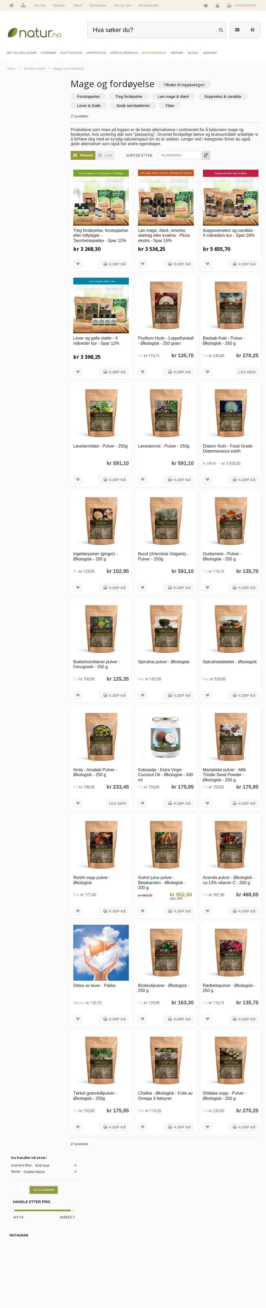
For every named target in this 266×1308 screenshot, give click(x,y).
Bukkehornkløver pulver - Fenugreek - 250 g (117, 630)
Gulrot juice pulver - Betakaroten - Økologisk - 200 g (175, 835)
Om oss (40, 5)
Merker (19, 1273)
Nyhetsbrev (98, 5)
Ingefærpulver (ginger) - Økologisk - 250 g (116, 529)
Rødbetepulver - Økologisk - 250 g (226, 933)
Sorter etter (160, 155)
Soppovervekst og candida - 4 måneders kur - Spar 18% (233, 228)
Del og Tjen (122, 5)
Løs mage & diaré (193, 97)
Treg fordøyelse (149, 97)
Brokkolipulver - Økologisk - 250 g (176, 933)
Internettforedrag (152, 1273)
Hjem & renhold (88, 1290)
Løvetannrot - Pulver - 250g (172, 428)
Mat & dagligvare (89, 1255)
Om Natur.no (23, 1264)
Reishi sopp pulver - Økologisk (112, 832)
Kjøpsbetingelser (212, 1282)
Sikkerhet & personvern (216, 1290)
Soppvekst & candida (116, 106)
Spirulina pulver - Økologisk (167, 630)
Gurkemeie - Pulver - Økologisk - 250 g (229, 529)
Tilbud (77, 5)
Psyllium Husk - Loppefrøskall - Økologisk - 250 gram (175, 329)
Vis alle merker (43, 116)
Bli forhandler (149, 5)
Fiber (242, 106)
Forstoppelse (109, 97)
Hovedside (22, 1255)
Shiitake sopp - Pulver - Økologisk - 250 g (231, 1034)
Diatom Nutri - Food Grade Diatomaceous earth (229, 431)
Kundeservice (210, 1273)
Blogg (146, 1255)
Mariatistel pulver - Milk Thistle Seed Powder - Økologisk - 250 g (231, 734)
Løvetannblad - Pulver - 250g (116, 428)
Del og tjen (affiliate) (155, 1282)
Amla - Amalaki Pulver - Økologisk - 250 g (116, 731)
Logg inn (218, 6)
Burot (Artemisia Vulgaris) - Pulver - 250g (176, 529)
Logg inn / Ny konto (214, 1255)
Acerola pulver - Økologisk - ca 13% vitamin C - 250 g (228, 835)
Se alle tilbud (23, 1290)
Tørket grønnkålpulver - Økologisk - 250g (116, 1034)
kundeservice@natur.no (133, 1222)
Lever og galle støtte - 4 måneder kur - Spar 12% (117, 327)
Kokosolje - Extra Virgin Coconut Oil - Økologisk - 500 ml (175, 734)
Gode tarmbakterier (206, 106)
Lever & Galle (162, 106)
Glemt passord (211, 1264)
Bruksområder (151, 1264)
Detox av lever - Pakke (115, 931)
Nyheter (59, 5)
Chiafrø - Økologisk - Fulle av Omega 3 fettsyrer (171, 1037)
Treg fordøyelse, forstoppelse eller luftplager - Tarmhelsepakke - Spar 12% (115, 233)
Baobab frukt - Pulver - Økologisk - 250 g (231, 327)
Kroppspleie (86, 1282)
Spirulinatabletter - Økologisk (227, 630)
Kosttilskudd (86, 1273)
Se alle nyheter (24, 1282)
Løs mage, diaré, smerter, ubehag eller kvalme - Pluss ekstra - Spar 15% (176, 228)
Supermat (85, 1264)
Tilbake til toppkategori (204, 84)
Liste (124, 155)
